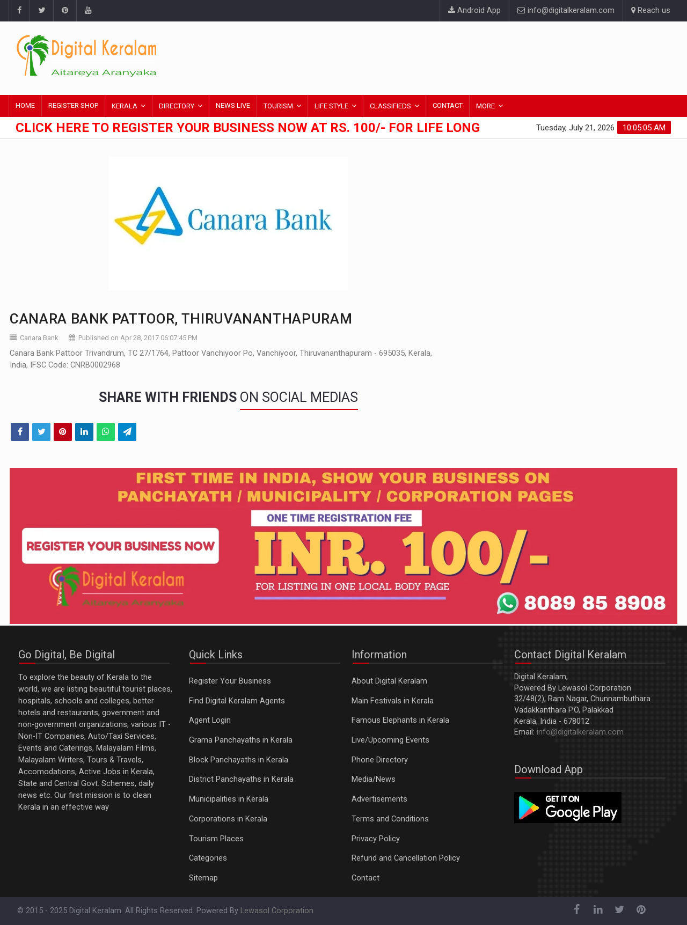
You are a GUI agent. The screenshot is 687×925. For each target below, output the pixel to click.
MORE (485, 106)
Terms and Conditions (390, 819)
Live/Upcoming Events (390, 740)
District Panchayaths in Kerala (241, 779)
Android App (474, 10)
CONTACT (448, 105)
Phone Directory (380, 760)
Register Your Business (230, 681)
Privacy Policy (376, 838)
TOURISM (278, 106)
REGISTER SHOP (73, 105)
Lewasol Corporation (276, 910)
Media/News (374, 779)
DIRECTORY (176, 106)
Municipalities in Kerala (228, 799)
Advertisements (379, 799)
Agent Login (210, 720)
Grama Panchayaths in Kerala (241, 740)
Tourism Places (216, 838)
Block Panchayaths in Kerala (238, 760)
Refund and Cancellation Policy (406, 858)
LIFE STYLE (331, 106)
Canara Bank (39, 338)
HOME (25, 105)
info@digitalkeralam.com (566, 10)
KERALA (124, 106)
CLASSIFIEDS (390, 106)
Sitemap (203, 878)
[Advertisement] (475, 56)
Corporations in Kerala (228, 819)
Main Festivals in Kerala (393, 701)
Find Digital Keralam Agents (237, 701)
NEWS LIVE (233, 105)
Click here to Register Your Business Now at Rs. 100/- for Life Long (248, 127)
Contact (365, 878)
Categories (208, 858)
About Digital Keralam (389, 681)
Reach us (650, 10)
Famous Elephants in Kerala (400, 720)
